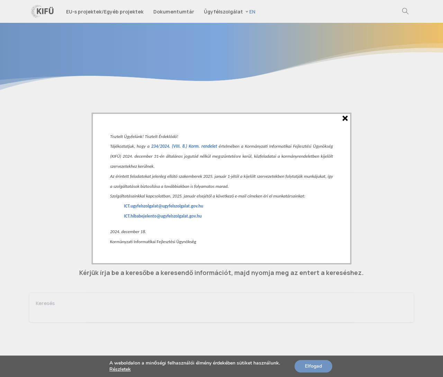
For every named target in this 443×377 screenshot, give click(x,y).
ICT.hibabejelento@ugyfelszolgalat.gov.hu (163, 216)
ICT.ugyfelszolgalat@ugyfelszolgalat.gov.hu (163, 206)
